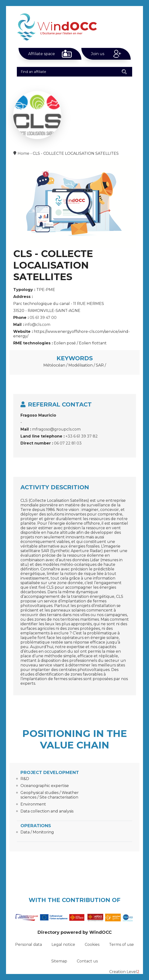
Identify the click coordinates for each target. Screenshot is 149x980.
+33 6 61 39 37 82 (81, 436)
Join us (97, 54)
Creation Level (124, 971)
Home (23, 153)
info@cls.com (37, 324)
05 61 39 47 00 (43, 317)
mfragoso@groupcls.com (56, 429)
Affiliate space (41, 54)
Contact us (87, 961)
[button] (124, 71)
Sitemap (59, 961)
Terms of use (121, 944)
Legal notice (63, 944)
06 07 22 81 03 (68, 443)
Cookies (92, 944)
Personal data (28, 944)
